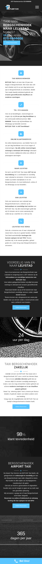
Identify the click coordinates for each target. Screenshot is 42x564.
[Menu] (36, 7)
